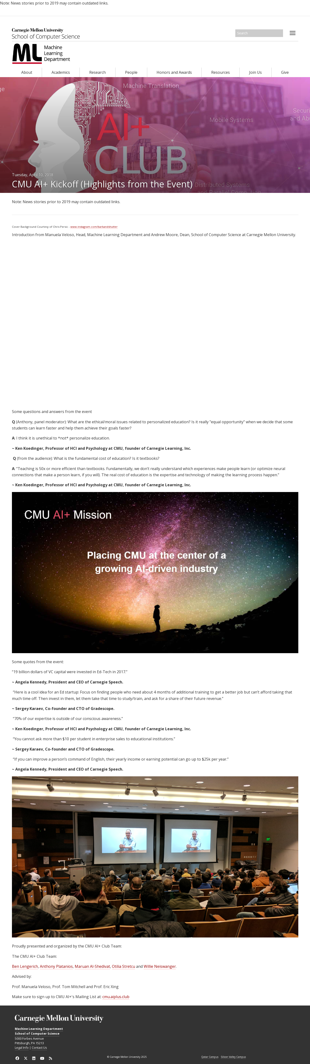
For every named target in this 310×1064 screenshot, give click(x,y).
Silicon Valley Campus (233, 1057)
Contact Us (39, 1047)
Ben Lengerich (25, 966)
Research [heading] (97, 72)
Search (279, 33)
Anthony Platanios (56, 966)
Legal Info (22, 1047)
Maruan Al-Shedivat (92, 966)
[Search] (259, 33)
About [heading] (26, 72)
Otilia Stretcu (123, 966)
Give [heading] (285, 72)
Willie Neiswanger (160, 966)
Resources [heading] (220, 72)
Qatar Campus (209, 1057)
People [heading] (131, 72)
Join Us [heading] (255, 72)
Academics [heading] (61, 72)
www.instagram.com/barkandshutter (94, 226)
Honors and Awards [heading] (174, 72)
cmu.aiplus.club (115, 996)
